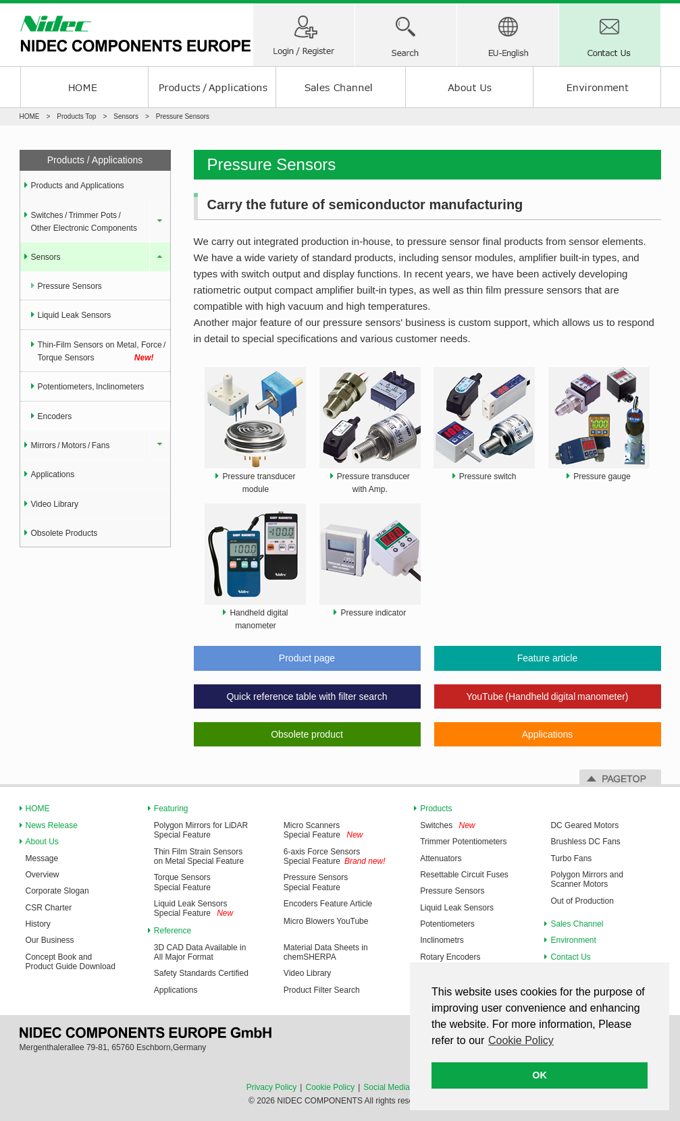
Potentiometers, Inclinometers (91, 386)
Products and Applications (77, 185)
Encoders (55, 416)
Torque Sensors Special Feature (182, 882)
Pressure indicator (373, 613)
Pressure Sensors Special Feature (316, 882)
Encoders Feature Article (328, 903)
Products (436, 808)
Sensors (125, 116)
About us (469, 87)
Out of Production (581, 901)
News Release (52, 825)
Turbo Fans (571, 858)
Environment (597, 87)
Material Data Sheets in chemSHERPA (326, 952)
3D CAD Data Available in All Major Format (200, 952)
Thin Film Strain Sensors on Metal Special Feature (199, 856)
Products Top (76, 116)
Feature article (547, 658)
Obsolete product (307, 734)
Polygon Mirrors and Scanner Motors (586, 879)
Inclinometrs (442, 940)
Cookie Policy (330, 1087)
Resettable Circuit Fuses (464, 874)
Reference (172, 930)
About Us (42, 841)
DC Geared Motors (584, 825)
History (38, 924)
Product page (307, 658)
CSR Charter (49, 907)
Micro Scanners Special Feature (312, 830)
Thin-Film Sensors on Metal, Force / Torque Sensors (102, 352)
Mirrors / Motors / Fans (70, 445)
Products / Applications (212, 87)
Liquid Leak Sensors (74, 315)
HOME (84, 87)
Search (405, 34)
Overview (42, 874)
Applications (547, 734)
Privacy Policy (271, 1087)
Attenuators (440, 858)
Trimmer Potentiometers (463, 841)
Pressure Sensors (70, 286)
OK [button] (539, 1075)
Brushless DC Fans (585, 841)
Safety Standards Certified (201, 973)
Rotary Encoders (450, 957)
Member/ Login (304, 34)
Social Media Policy (398, 1087)
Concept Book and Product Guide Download (70, 961)
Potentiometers (447, 924)
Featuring (171, 808)
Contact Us (609, 34)
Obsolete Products (64, 533)
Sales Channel (340, 87)
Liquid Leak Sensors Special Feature (191, 908)
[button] (522, 1042)
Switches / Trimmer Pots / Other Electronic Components (84, 222)
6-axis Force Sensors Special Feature (322, 856)
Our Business (50, 940)
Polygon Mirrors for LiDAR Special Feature (201, 830)
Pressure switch (488, 476)
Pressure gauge (602, 476)
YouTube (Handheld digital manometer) (547, 696)
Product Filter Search (322, 990)
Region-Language (507, 34)
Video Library (55, 504)
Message (42, 858)
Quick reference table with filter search (306, 696)
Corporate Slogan (57, 891)
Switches (436, 825)
